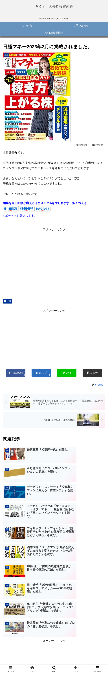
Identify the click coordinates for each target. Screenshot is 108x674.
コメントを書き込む (54, 637)
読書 (7, 303)
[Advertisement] (54, 264)
